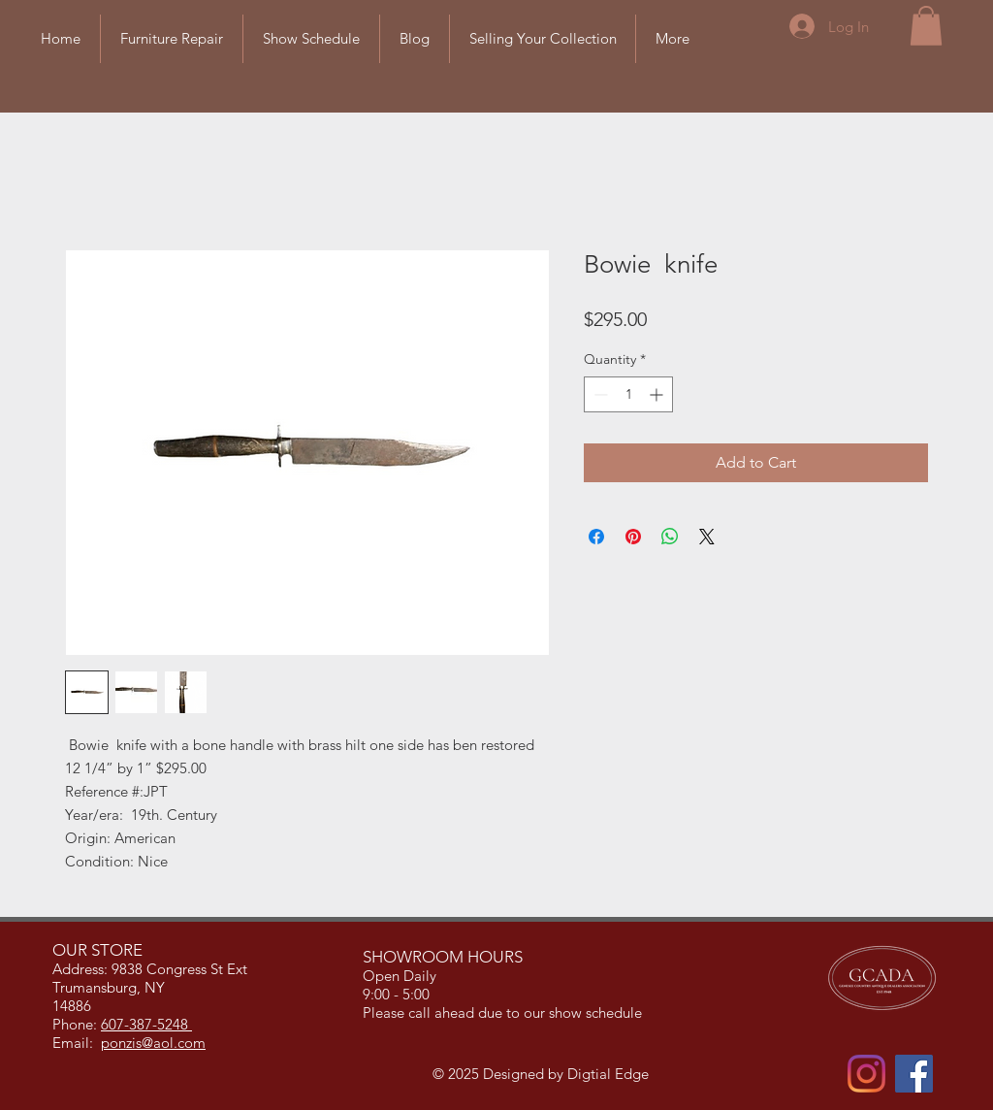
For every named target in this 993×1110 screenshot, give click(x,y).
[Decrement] (599, 394)
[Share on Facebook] (596, 536)
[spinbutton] (628, 394)
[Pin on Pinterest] (633, 536)
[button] (926, 26)
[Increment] (658, 394)
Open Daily (401, 975)
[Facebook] (914, 1074)
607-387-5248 (146, 1024)
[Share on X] (707, 536)
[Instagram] (866, 1074)
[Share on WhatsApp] (670, 536)
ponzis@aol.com (153, 1042)
